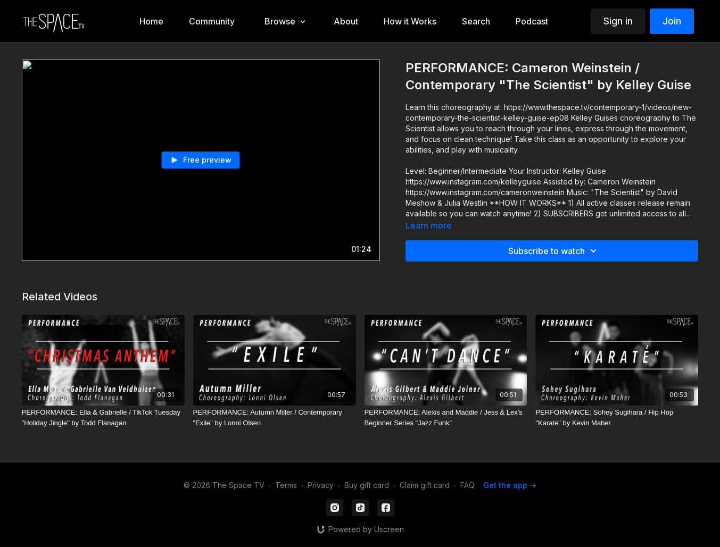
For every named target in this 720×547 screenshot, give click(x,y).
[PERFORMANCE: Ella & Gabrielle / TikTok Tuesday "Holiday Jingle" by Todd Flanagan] (103, 417)
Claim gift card (425, 485)
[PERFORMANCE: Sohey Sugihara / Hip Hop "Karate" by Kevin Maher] (616, 417)
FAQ (467, 485)
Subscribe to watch (554, 251)
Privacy (321, 485)
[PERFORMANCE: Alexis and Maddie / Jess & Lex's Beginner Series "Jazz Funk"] (446, 417)
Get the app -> (509, 485)
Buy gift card (366, 485)
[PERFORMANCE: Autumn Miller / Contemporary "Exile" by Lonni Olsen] (274, 417)
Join (672, 21)
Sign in (618, 21)
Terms (286, 485)
